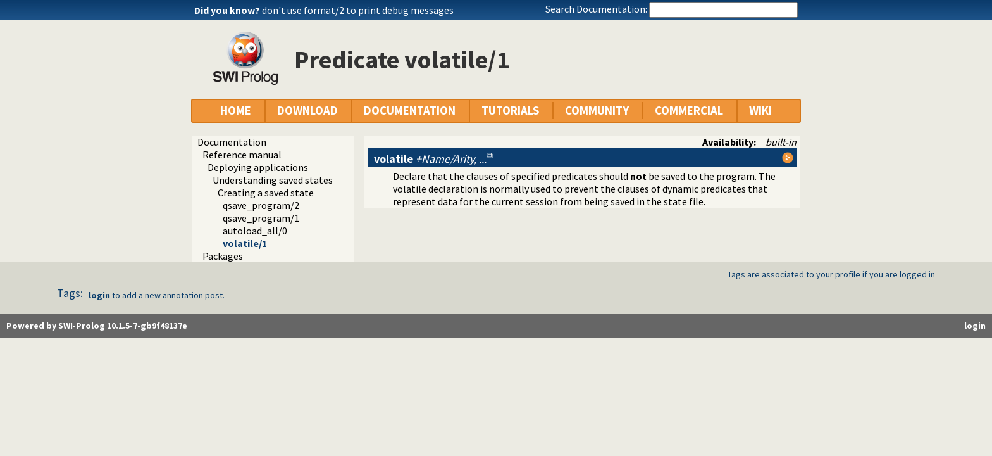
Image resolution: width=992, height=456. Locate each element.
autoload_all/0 (255, 230)
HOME (235, 110)
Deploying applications (258, 167)
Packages (222, 256)
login (99, 295)
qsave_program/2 (261, 205)
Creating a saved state (266, 192)
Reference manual (242, 154)
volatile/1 (245, 243)
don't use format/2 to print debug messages (358, 10)
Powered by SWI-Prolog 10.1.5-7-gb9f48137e (96, 325)
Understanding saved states (273, 180)
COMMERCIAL (689, 110)
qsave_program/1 (261, 218)
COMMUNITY (597, 110)
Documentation (231, 142)
